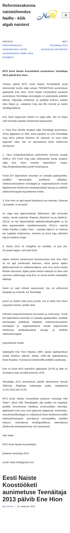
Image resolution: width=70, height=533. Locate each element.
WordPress (46, 529)
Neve (21, 529)
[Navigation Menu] (66, 15)
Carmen (10, 506)
